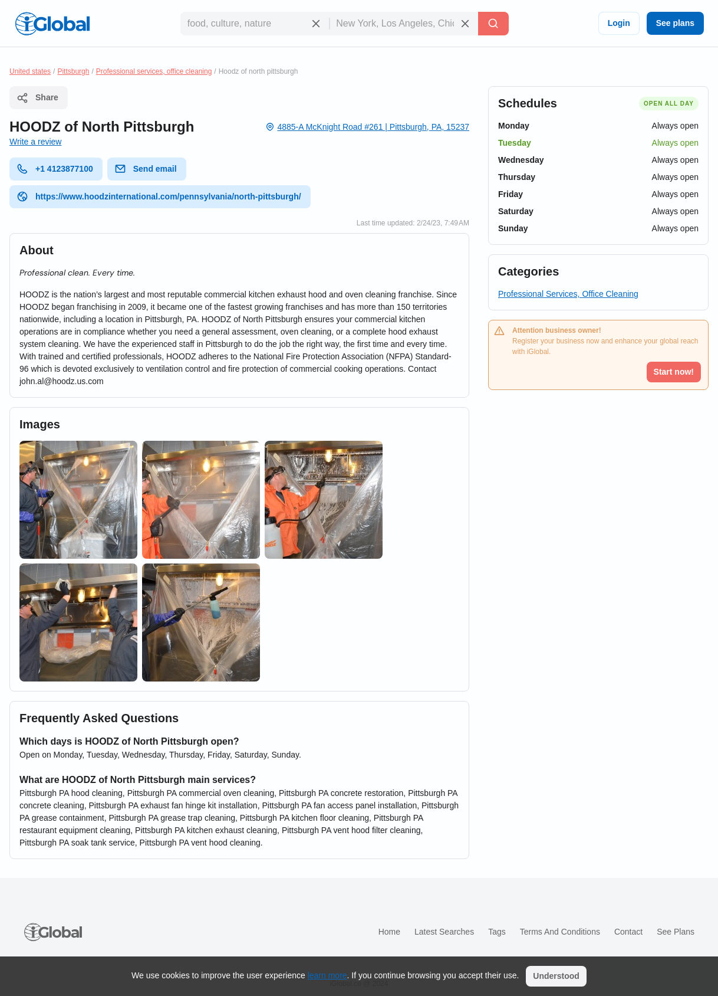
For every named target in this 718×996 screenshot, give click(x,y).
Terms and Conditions (560, 931)
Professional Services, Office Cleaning (568, 294)
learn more (327, 975)
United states (30, 71)
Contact (628, 931)
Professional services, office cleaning (154, 71)
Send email (145, 169)
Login (619, 23)
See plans (675, 23)
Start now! (674, 371)
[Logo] (52, 23)
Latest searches (444, 931)
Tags (497, 931)
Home (389, 931)
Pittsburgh (73, 71)
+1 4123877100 (55, 169)
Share (37, 98)
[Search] (493, 23)
